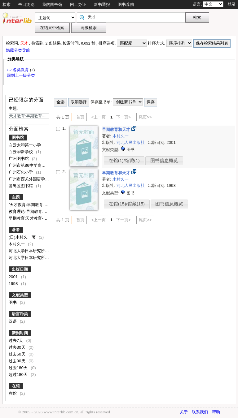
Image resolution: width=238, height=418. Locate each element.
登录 (231, 4)
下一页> (123, 117)
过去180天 (19, 367)
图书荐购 (126, 4)
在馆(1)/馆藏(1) (124, 160)
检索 (6, 4)
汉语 (13, 321)
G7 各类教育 (18, 69)
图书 (13, 302)
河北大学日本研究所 (27, 250)
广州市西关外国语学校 (29, 179)
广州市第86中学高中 (28, 165)
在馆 (16, 386)
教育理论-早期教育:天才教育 (35, 211)
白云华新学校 (21, 151)
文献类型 (20, 295)
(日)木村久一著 (23, 237)
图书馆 (18, 137)
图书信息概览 (164, 160)
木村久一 (17, 244)
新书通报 (102, 4)
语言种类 (20, 314)
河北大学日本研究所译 (29, 257)
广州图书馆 (19, 158)
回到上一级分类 (21, 75)
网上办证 (78, 4)
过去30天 (18, 347)
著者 (16, 229)
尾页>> (145, 117)
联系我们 (200, 412)
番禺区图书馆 (21, 185)
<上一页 (98, 117)
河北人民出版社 (131, 142)
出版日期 (20, 269)
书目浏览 (26, 4)
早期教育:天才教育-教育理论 (35, 218)
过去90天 (18, 361)
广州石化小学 (21, 172)
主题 (16, 197)
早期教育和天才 (116, 129)
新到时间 (20, 333)
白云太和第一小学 (25, 145)
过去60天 (18, 354)
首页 (80, 117)
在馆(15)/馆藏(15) (127, 203)
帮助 (216, 412)
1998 (14, 283)
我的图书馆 (52, 4)
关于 (184, 412)
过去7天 (16, 340)
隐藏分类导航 (18, 50)
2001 (14, 276)
